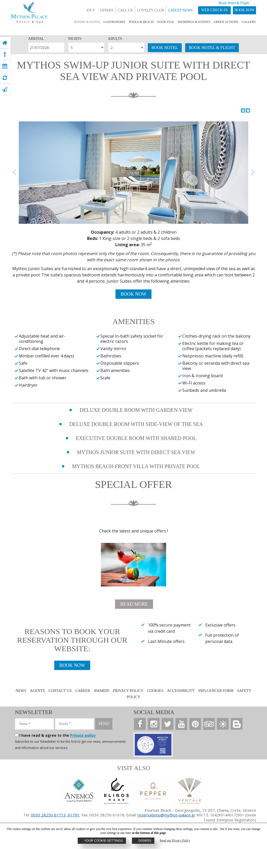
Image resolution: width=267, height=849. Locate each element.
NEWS (20, 691)
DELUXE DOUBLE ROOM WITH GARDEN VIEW (136, 410)
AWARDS (101, 691)
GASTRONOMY (115, 22)
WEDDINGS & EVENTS (194, 22)
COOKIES (155, 691)
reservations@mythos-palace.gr (166, 814)
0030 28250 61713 (48, 814)
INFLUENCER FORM (216, 691)
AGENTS (36, 691)
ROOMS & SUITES (87, 22)
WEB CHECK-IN (214, 10)
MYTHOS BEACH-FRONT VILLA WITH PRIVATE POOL (136, 466)
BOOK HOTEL (164, 47)
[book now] (4, 66)
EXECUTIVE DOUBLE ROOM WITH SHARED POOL (136, 438)
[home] (4, 42)
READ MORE (134, 604)
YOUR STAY (165, 22)
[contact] (4, 89)
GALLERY (249, 22)
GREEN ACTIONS (226, 22)
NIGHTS (74, 39)
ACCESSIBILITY (181, 691)
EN (90, 10)
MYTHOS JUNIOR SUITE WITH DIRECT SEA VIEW (136, 452)
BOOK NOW (244, 10)
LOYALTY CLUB (150, 10)
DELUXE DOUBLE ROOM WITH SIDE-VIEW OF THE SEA (136, 424)
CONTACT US (59, 691)
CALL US (125, 10)
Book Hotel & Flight (234, 3)
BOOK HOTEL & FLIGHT (212, 47)
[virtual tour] (5, 78)
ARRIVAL (36, 39)
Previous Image (14, 172)
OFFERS (106, 10)
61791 (73, 814)
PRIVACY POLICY (127, 691)
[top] (5, 54)
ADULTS (115, 39)
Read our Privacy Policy (175, 840)
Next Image (252, 172)
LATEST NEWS (180, 10)
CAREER (81, 691)
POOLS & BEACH (141, 22)
